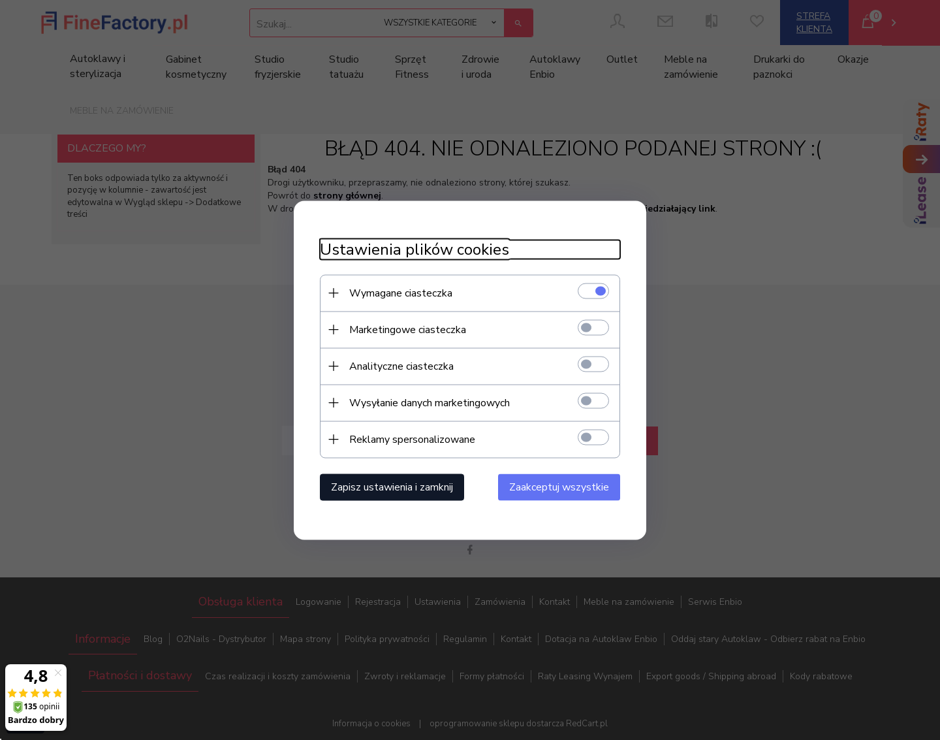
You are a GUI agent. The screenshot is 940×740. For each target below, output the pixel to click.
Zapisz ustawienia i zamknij (392, 486)
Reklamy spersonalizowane (412, 439)
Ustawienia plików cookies (414, 249)
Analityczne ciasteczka (401, 366)
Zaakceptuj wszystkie (559, 486)
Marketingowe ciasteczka (407, 329)
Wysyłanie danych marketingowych (429, 402)
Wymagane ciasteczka (400, 292)
